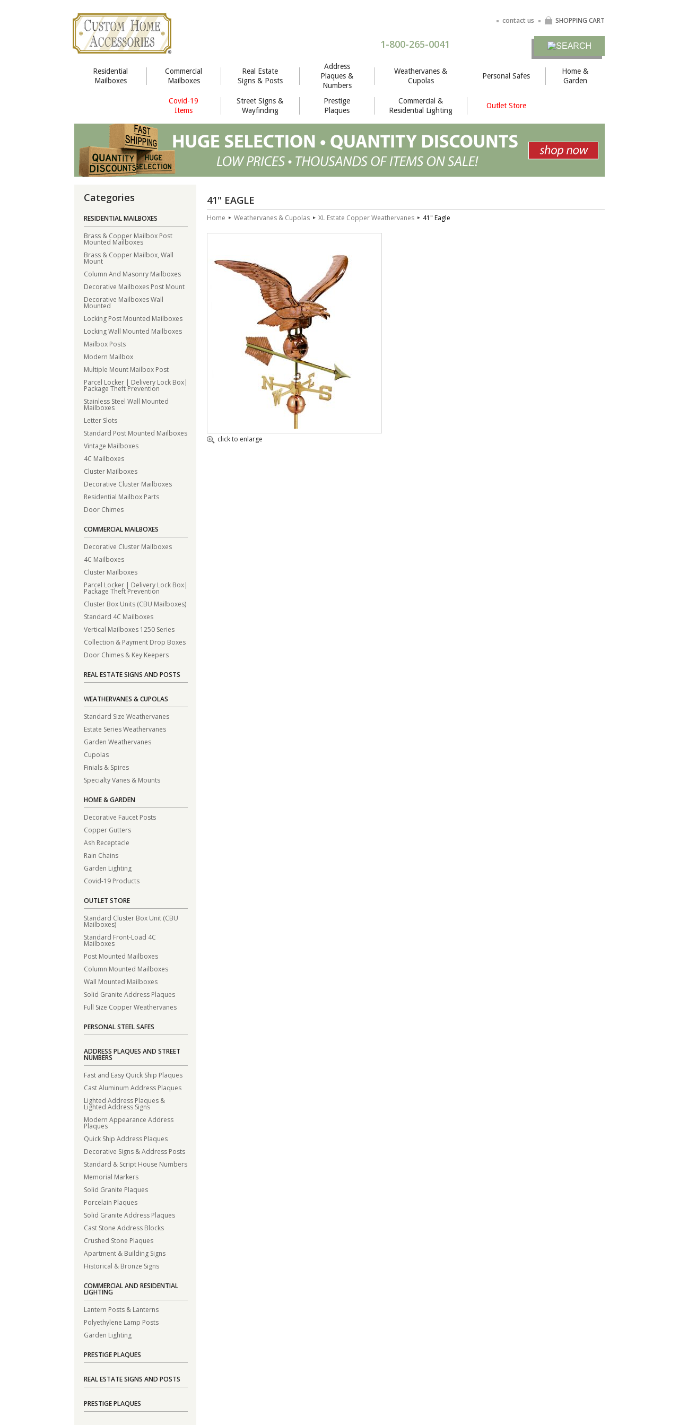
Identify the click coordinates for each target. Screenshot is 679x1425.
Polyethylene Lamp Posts (121, 1322)
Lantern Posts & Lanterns (121, 1309)
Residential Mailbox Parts (121, 496)
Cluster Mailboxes (110, 471)
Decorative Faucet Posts (120, 817)
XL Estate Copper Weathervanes (366, 217)
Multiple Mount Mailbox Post (126, 369)
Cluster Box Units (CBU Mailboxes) (135, 603)
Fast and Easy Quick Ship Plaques (133, 1075)
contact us (518, 20)
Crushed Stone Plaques (118, 1240)
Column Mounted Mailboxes (126, 968)
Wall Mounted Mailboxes (121, 981)
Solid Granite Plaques (116, 1189)
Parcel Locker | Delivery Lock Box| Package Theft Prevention (136, 385)
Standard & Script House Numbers (135, 1164)
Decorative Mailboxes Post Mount (134, 286)
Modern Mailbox (108, 356)
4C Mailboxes (104, 458)
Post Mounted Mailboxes (121, 956)
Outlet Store (506, 105)
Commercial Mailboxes (183, 76)
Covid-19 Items (183, 106)
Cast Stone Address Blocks (124, 1227)
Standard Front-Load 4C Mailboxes (120, 940)
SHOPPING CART (574, 20)
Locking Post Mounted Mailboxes (133, 318)
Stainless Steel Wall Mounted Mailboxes (126, 404)
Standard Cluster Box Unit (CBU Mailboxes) (131, 921)
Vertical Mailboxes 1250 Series (129, 629)
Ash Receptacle (106, 842)
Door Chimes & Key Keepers (126, 654)
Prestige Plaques (337, 106)
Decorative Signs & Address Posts (134, 1151)
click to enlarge (235, 440)
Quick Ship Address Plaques (126, 1138)
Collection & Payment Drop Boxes (135, 642)
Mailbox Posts (105, 343)
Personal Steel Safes (119, 1026)
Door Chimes (104, 509)
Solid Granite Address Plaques (129, 994)
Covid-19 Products (112, 880)
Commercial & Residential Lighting (420, 106)
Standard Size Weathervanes (126, 716)
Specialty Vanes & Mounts (122, 780)
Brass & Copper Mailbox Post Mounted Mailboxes (128, 238)
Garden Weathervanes (117, 741)
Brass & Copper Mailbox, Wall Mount (128, 257)
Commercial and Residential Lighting (131, 1289)
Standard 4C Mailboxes (118, 616)
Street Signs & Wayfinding (260, 106)
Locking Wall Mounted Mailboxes (133, 331)
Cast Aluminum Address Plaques (132, 1087)
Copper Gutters (107, 829)
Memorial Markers (111, 1176)
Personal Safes (506, 76)
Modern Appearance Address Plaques (128, 1122)
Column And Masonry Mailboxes (132, 273)
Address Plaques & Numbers (336, 76)
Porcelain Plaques (110, 1202)
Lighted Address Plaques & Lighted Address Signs (124, 1103)
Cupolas (96, 754)
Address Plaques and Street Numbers (132, 1054)
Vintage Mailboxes (111, 445)
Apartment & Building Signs (125, 1253)
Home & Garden (575, 76)
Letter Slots (100, 420)
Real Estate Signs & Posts (260, 76)
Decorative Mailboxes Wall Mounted (123, 302)
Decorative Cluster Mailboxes (128, 484)
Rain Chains (101, 855)
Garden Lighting (108, 868)
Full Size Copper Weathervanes (130, 1007)
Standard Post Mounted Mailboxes (135, 433)
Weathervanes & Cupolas (420, 76)
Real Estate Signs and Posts (132, 674)
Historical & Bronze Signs (121, 1266)
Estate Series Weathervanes (125, 729)
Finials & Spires (106, 767)
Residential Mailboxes (110, 76)
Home (216, 217)
